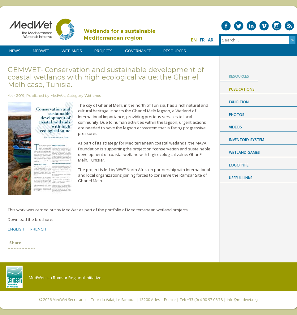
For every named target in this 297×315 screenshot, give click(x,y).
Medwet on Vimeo (264, 26)
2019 (20, 95)
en (194, 40)
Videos (235, 127)
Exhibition (239, 102)
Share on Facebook (11, 255)
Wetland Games (244, 152)
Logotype (238, 165)
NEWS (14, 51)
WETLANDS (72, 51)
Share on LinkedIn (31, 255)
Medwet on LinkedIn (251, 26)
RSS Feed (289, 26)
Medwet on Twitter (238, 26)
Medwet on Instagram (277, 26)
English (16, 229)
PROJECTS (103, 51)
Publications (242, 89)
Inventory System (246, 139)
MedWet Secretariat (70, 299)
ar (210, 40)
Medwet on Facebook (226, 26)
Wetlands (92, 95)
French (38, 229)
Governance (138, 51)
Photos (236, 114)
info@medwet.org (242, 299)
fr (202, 40)
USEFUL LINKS (240, 177)
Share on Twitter (21, 255)
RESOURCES (174, 51)
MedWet (42, 29)
